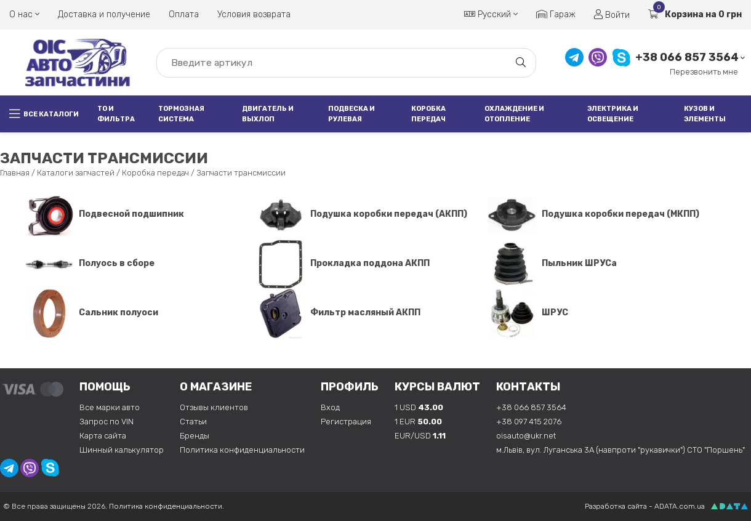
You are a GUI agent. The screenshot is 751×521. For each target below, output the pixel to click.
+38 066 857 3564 (687, 57)
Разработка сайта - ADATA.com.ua (645, 506)
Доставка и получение (104, 14)
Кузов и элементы (705, 114)
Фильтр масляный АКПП (338, 312)
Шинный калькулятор (121, 449)
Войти (612, 14)
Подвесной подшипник (104, 214)
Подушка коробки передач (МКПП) (593, 214)
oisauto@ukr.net (526, 435)
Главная (15, 172)
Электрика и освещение (612, 114)
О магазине (216, 387)
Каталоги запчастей (75, 172)
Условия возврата (254, 14)
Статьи (193, 421)
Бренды (194, 435)
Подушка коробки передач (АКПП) (361, 214)
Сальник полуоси (91, 312)
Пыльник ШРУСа (552, 263)
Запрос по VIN (106, 421)
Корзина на (695, 14)
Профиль (350, 387)
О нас (24, 14)
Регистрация (346, 421)
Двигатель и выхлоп (268, 114)
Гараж (556, 14)
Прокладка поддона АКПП (343, 263)
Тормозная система (181, 114)
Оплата (184, 14)
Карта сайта (102, 435)
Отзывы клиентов (214, 407)
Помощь (105, 387)
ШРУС (528, 312)
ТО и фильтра (116, 114)
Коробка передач (428, 114)
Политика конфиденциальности (242, 449)
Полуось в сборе (90, 263)
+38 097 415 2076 (528, 421)
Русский (491, 14)
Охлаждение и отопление (514, 114)
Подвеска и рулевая (351, 114)
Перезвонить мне (704, 71)
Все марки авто (109, 407)
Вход (330, 407)
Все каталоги (44, 114)
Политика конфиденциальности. (166, 506)
